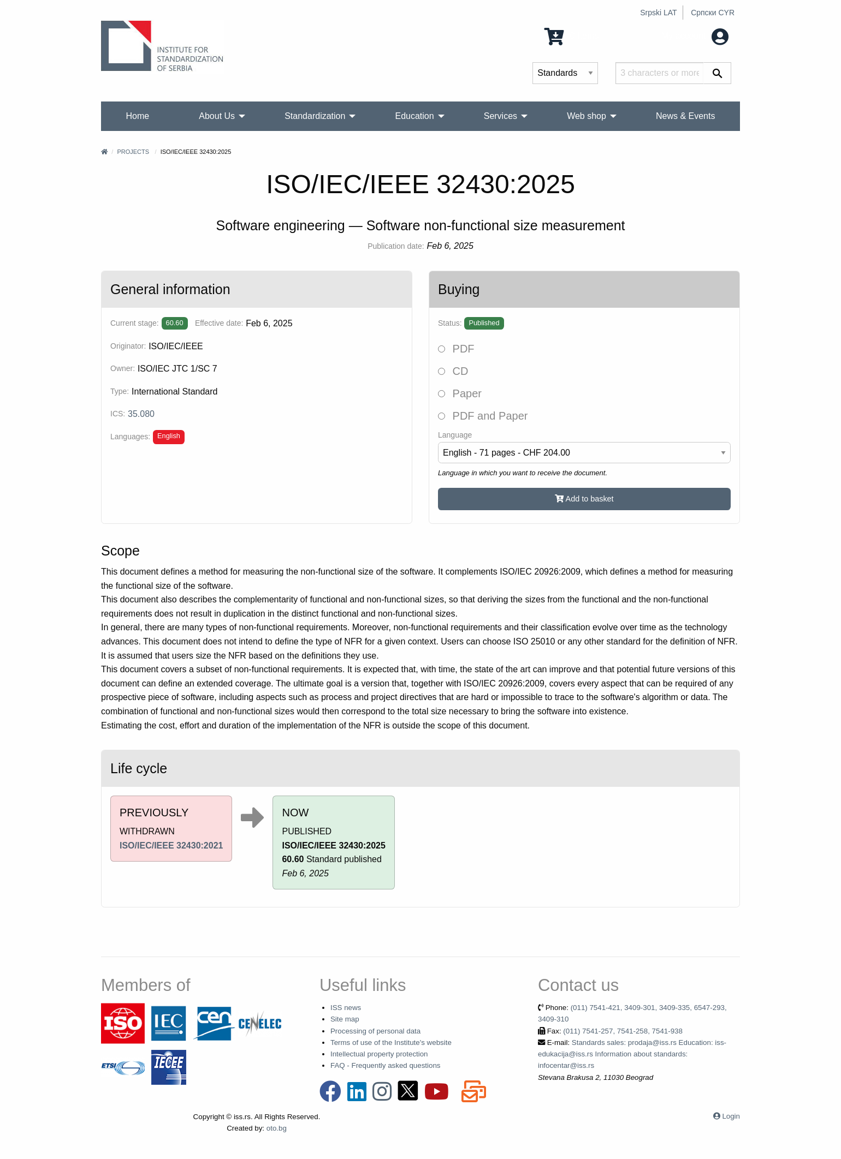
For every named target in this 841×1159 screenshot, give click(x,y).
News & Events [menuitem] (685, 116)
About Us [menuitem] (217, 116)
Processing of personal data (375, 1031)
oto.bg (276, 1128)
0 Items (571, 35)
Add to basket (584, 498)
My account (695, 35)
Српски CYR (713, 12)
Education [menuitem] (414, 116)
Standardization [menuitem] (315, 116)
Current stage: (134, 323)
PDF (456, 349)
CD (453, 371)
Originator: (128, 346)
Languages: (130, 436)
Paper (460, 393)
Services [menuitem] (500, 116)
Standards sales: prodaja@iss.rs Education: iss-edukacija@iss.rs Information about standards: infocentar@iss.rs (632, 1054)
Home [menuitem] (138, 116)
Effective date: (219, 323)
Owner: (122, 368)
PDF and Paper (483, 416)
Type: (119, 391)
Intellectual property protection (379, 1054)
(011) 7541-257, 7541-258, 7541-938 (623, 1031)
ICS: (117, 413)
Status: (450, 323)
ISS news (345, 1007)
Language (455, 435)
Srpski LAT (658, 12)
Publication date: (396, 246)
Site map (344, 1019)
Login (731, 1116)
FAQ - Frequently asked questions (385, 1065)
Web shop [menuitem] (586, 116)
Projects (133, 151)
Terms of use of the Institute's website (391, 1042)
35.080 (141, 414)
